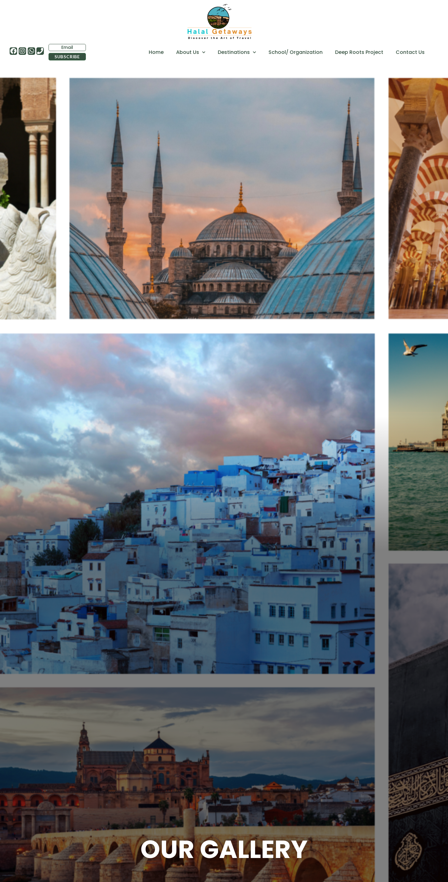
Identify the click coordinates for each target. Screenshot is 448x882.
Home (156, 52)
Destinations (237, 52)
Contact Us (410, 52)
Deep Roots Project (359, 52)
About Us (190, 52)
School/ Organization (295, 52)
